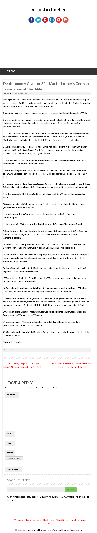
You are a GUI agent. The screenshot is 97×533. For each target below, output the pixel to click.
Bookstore (48, 519)
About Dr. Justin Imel (66, 519)
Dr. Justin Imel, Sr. (48, 9)
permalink (18, 350)
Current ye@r (14, 469)
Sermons (37, 519)
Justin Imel (27, 93)
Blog (28, 519)
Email (11, 443)
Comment (13, 395)
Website (10, 453)
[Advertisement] (48, 47)
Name (11, 434)
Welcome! (19, 519)
